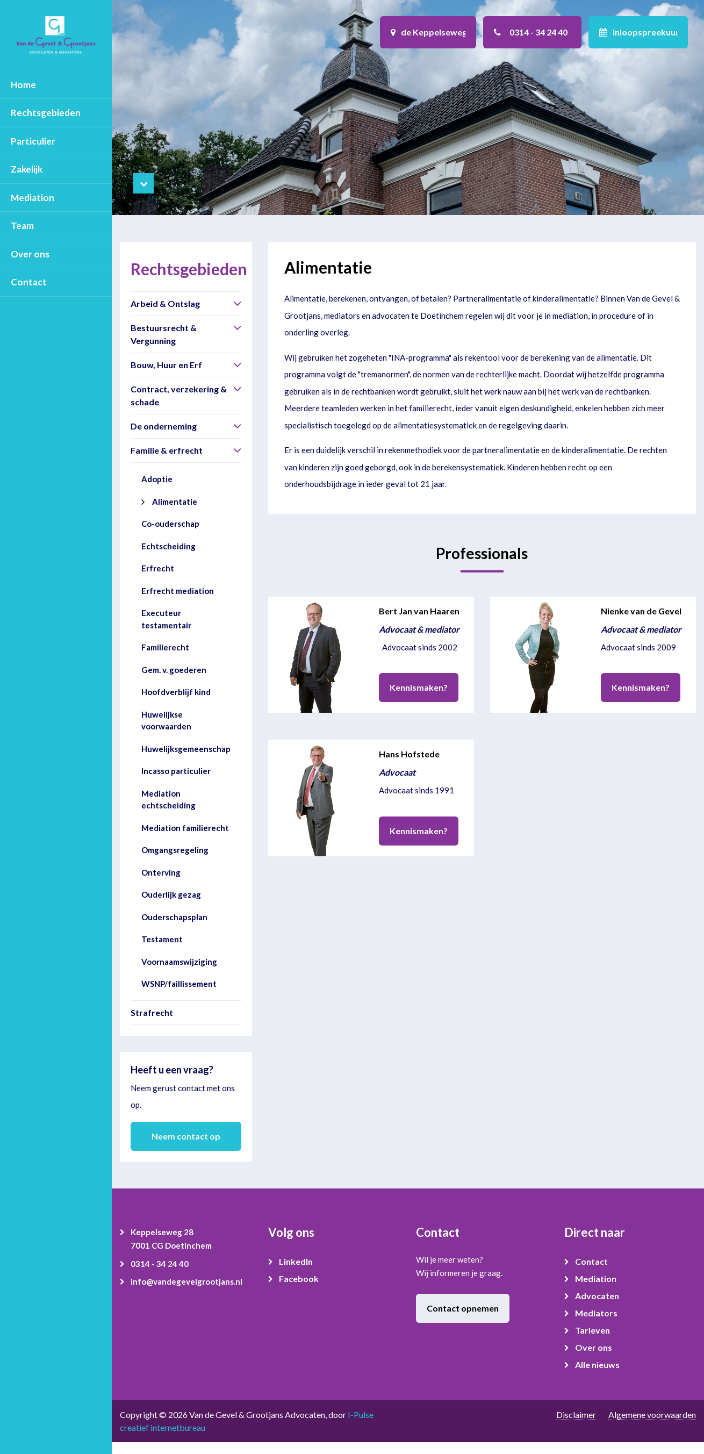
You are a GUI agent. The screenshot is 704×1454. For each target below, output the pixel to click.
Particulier (33, 141)
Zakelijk (26, 169)
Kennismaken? (419, 687)
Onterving (161, 872)
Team (22, 225)
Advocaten (597, 1296)
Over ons (30, 254)
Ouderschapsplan (174, 917)
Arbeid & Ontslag (165, 303)
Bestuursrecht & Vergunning (164, 334)
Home (23, 84)
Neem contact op (186, 1136)
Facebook (299, 1278)
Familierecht (165, 647)
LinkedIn (296, 1261)
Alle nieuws (597, 1364)
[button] (237, 303)
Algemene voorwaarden (652, 1414)
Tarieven (592, 1330)
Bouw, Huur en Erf (166, 365)
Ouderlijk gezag (171, 894)
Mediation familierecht (185, 828)
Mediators (596, 1313)
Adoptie (157, 479)
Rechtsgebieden (46, 112)
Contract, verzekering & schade (179, 395)
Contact (29, 282)
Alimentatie (174, 501)
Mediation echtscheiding (168, 800)
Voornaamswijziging (179, 961)
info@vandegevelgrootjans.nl (186, 1281)
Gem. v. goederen (173, 670)
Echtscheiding (168, 546)
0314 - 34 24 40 (160, 1264)
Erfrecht (157, 568)
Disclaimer (576, 1414)
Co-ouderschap (170, 523)
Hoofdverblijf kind (176, 692)
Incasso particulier (176, 771)
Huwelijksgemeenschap (186, 749)
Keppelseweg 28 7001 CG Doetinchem (171, 1239)
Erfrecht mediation (177, 591)
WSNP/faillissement (179, 984)
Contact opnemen (463, 1308)
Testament (162, 939)
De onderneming (164, 426)
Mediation (32, 197)
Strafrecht (152, 1012)
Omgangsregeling (175, 850)
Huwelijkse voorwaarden (166, 721)
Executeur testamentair (166, 619)
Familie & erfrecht (167, 450)
